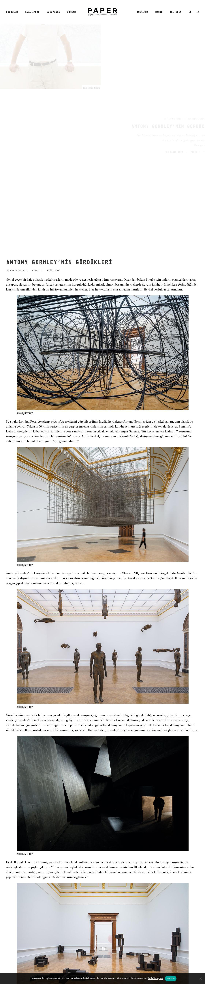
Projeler (12, 12)
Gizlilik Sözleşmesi (155, 978)
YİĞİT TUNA (192, 152)
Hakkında (142, 12)
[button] (198, 12)
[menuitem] (13, 12)
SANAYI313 (53, 12)
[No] (200, 978)
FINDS (161, 119)
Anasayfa (151, 119)
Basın (159, 12)
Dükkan (71, 12)
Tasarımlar (32, 12)
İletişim (175, 12)
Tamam (171, 978)
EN (190, 12)
